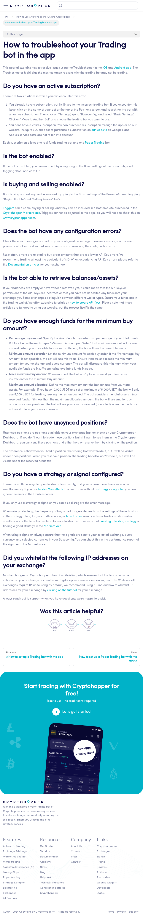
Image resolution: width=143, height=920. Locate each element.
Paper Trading (94, 142)
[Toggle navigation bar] (6, 5)
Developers (103, 888)
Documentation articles (23, 264)
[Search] (97, 5)
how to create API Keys (85, 302)
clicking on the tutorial (62, 590)
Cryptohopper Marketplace (21, 213)
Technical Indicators (52, 882)
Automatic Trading (14, 846)
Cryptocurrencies (107, 846)
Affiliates (102, 872)
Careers (75, 851)
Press (74, 856)
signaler (118, 489)
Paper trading (11, 877)
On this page (14, 34)
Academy (45, 862)
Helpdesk (45, 877)
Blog (42, 872)
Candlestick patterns (52, 888)
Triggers (8, 208)
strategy (103, 489)
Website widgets (107, 882)
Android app (122, 67)
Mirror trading (11, 862)
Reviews (102, 867)
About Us (76, 846)
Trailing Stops (11, 872)
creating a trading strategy (118, 521)
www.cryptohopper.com (19, 218)
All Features (10, 898)
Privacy (121, 912)
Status (100, 893)
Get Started (47, 846)
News (43, 867)
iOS (105, 67)
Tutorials (45, 851)
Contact (76, 862)
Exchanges (9, 893)
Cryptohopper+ (49, 893)
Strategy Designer (14, 882)
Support (134, 912)
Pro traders (103, 877)
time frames (74, 516)
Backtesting (10, 888)
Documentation (49, 856)
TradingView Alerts (50, 489)
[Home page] (6, 17)
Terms (110, 912)
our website (99, 130)
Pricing (101, 862)
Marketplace (52, 526)
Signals (101, 856)
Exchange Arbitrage (15, 851)
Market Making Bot (14, 856)
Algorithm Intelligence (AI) (18, 867)
